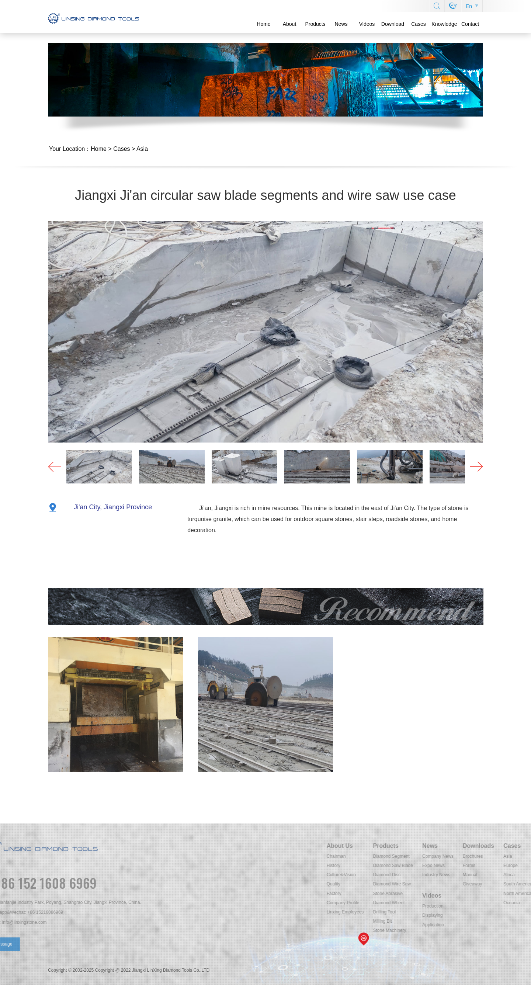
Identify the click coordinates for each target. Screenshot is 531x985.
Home (263, 24)
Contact (470, 24)
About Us (420, 846)
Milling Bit (462, 921)
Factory (414, 893)
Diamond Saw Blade (473, 865)
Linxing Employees (425, 912)
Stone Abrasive (468, 893)
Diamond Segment (471, 856)
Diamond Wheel (469, 902)
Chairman (416, 856)
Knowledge (444, 24)
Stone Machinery (469, 930)
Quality (413, 884)
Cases (418, 24)
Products (315, 24)
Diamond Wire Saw (472, 884)
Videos (367, 24)
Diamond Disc (467, 874)
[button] (474, 466)
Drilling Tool (464, 912)
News (340, 24)
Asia (142, 149)
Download (392, 24)
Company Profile (423, 902)
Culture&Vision (421, 874)
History (413, 865)
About (289, 24)
